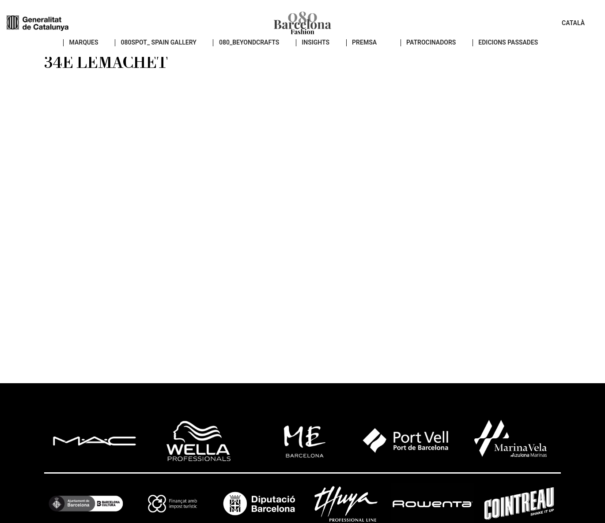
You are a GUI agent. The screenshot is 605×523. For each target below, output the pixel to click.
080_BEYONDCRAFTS (244, 53)
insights (310, 53)
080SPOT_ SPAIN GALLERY (154, 53)
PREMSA (360, 53)
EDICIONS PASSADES (503, 53)
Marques (79, 53)
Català (573, 26)
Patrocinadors (426, 53)
